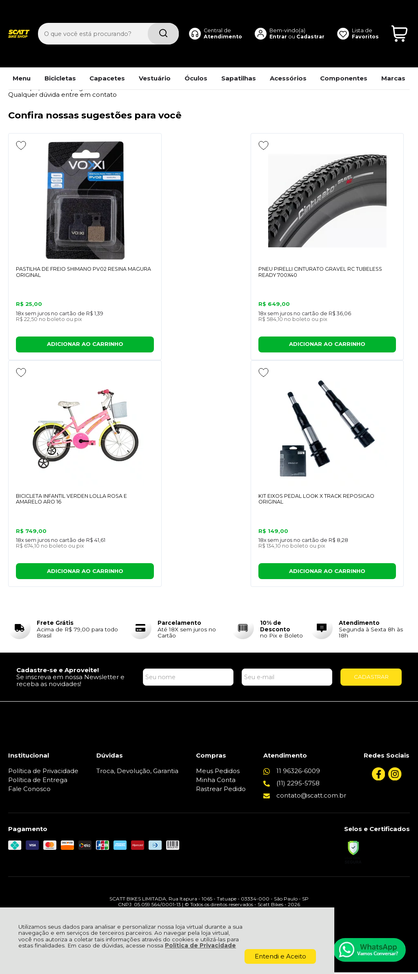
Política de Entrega (37, 781)
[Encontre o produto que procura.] (163, 20)
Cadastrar (310, 22)
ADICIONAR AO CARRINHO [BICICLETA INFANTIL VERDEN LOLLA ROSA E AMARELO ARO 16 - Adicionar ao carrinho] (354, 345)
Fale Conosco (29, 790)
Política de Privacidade (200, 945)
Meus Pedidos (218, 772)
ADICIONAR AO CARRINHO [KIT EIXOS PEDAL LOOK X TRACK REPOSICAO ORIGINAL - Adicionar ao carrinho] (55, 572)
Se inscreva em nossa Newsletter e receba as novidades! (70, 682)
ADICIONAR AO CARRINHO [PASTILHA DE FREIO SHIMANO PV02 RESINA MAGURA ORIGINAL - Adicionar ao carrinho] (55, 345)
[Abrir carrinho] (399, 19)
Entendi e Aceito (280, 956)
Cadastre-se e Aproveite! (57, 671)
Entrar (278, 22)
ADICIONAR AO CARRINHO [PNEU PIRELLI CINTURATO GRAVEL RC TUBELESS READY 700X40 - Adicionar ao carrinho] (205, 345)
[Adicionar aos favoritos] (21, 145)
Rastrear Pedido (221, 790)
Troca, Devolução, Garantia (137, 772)
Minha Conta (216, 781)
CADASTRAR (371, 678)
